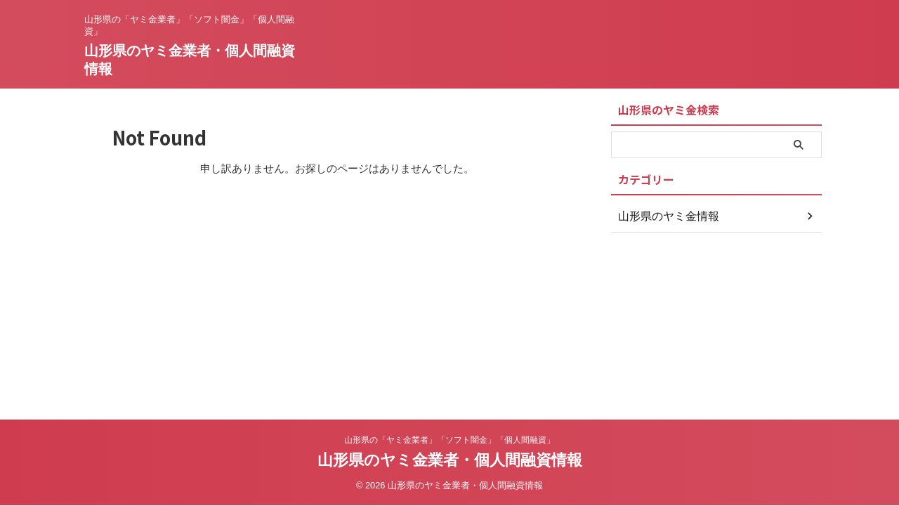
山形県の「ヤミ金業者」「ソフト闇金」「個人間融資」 (449, 440)
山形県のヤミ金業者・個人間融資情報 (449, 460)
